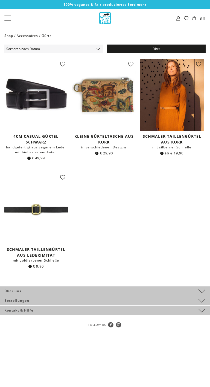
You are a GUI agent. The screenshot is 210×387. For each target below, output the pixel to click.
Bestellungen (16, 300)
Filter (156, 48)
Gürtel (47, 35)
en (203, 18)
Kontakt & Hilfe (18, 310)
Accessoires (27, 35)
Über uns (12, 291)
